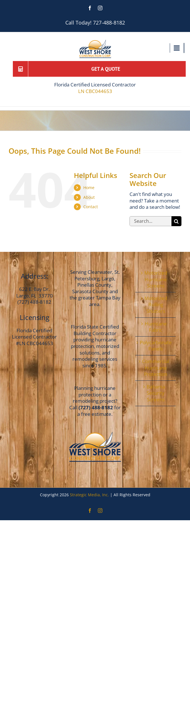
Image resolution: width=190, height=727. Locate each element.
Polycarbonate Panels (156, 345)
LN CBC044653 (95, 91)
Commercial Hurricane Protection (155, 367)
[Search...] (150, 221)
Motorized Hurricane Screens (155, 279)
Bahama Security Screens (156, 393)
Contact (90, 206)
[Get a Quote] (103, 69)
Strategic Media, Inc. (90, 494)
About (89, 197)
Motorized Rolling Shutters (155, 304)
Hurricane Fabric (156, 327)
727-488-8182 (109, 22)
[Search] (176, 221)
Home (88, 187)
